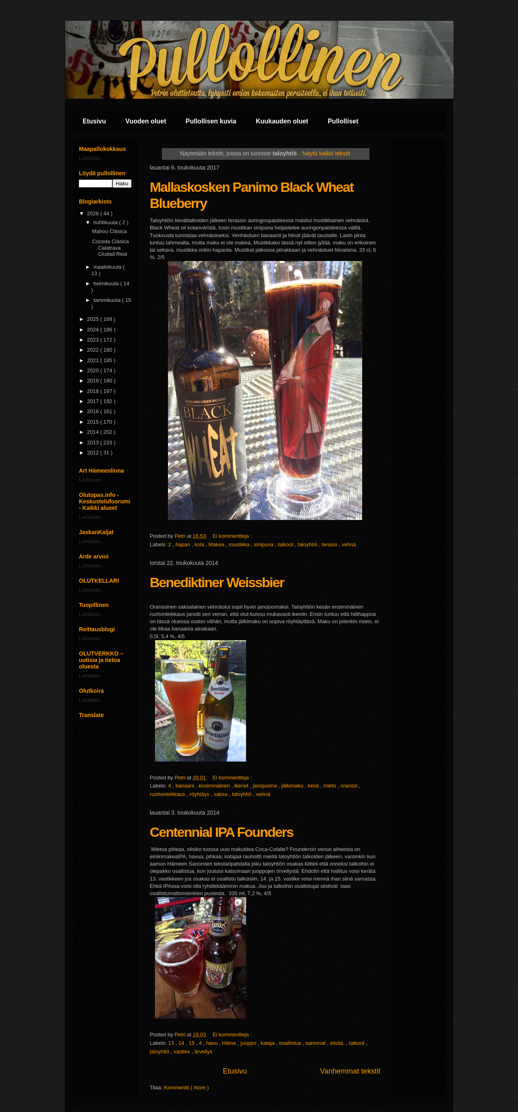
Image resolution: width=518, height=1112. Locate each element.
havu (212, 1043)
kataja (268, 1043)
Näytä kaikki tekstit (326, 153)
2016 (93, 411)
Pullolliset (343, 121)
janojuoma (265, 786)
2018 (93, 391)
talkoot (286, 544)
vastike (182, 1051)
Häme (230, 1043)
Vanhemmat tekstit (350, 1071)
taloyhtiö (308, 544)
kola (200, 544)
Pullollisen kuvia (211, 121)
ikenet (242, 786)
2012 (93, 453)
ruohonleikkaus (168, 794)
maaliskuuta (108, 267)
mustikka (240, 544)
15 (192, 1043)
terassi (330, 544)
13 (172, 1043)
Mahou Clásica (109, 231)
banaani (186, 786)
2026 (93, 213)
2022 (93, 350)
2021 (93, 360)
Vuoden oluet (145, 121)
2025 (93, 319)
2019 (93, 381)
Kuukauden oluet (282, 121)
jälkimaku (293, 786)
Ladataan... (92, 158)
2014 (93, 432)
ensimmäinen (215, 786)
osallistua (291, 1043)
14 (182, 1043)
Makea (217, 544)
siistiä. (338, 1043)
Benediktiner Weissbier (217, 582)
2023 (93, 340)
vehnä (349, 544)
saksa (221, 794)
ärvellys (203, 1051)
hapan (184, 544)
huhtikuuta (106, 222)
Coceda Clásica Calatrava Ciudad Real (110, 247)
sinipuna (264, 544)
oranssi (349, 786)
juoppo (249, 1043)
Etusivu (94, 121)
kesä (314, 786)
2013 (93, 442)
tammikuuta (107, 300)
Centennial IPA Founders (221, 832)
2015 (93, 422)
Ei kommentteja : (232, 536)
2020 (93, 370)
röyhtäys (200, 794)
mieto (330, 786)
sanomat (316, 1043)
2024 (93, 330)
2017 (93, 401)
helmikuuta (106, 283)
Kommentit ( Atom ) (186, 1087)
